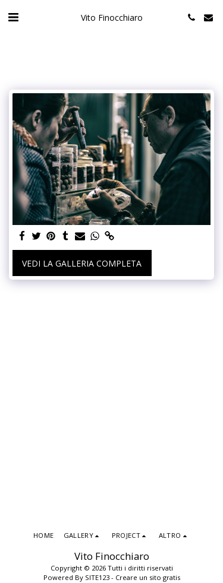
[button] (13, 17)
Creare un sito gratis (147, 577)
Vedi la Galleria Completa (82, 263)
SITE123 (97, 577)
